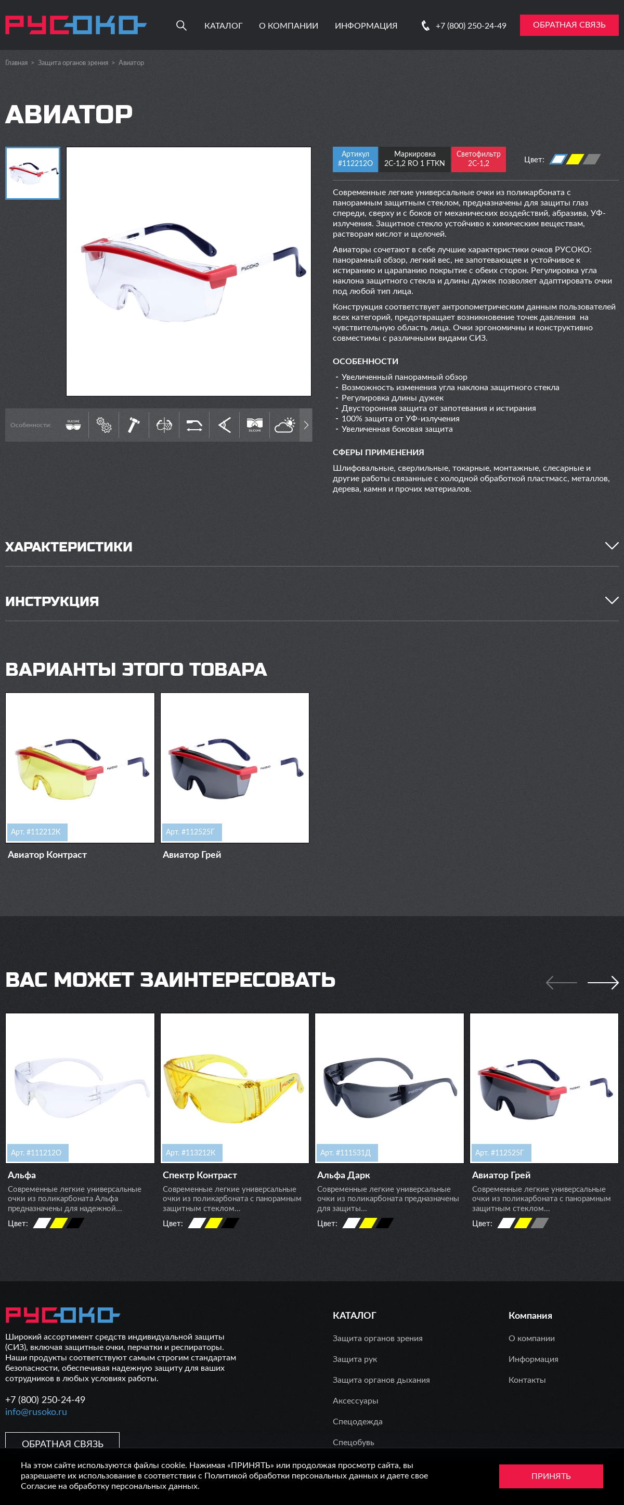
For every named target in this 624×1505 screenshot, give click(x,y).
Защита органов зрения (73, 63)
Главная (16, 63)
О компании (288, 26)
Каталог (223, 26)
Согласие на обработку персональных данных (109, 1486)
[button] (306, 425)
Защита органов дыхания (381, 1380)
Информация (366, 26)
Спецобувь (353, 1442)
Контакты (527, 1380)
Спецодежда (358, 1422)
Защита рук (355, 1359)
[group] (188, 271)
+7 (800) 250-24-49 (471, 26)
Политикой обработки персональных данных (291, 1476)
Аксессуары (356, 1401)
